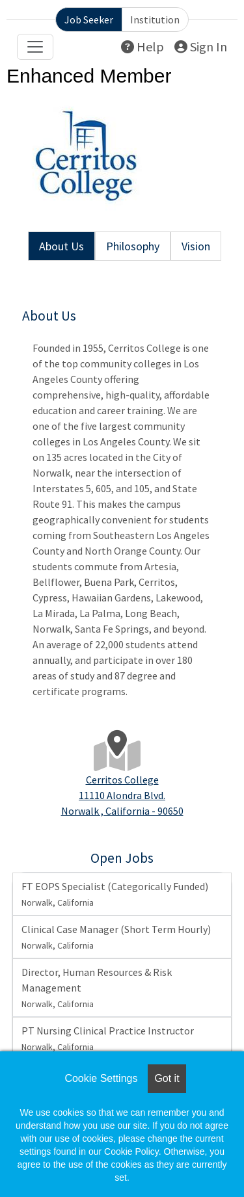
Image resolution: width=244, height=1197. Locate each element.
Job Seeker (88, 19)
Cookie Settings (100, 1078)
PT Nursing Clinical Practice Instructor (107, 1038)
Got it (166, 1078)
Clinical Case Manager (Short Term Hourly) (116, 937)
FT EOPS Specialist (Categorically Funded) (114, 894)
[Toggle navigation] (35, 47)
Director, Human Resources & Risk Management (96, 988)
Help (142, 46)
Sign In (200, 46)
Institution (155, 19)
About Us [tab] (61, 246)
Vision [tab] (196, 246)
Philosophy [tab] (132, 246)
